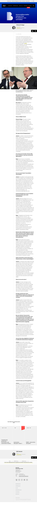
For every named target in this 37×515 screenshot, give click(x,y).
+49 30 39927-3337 (19, 28)
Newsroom (9, 1)
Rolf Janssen (19, 451)
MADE (25, 43)
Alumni (20, 1)
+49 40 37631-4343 (18, 455)
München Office (18, 454)
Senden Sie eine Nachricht (23, 476)
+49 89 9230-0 (21, 474)
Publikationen (16, 461)
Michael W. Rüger (20, 25)
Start (10, 461)
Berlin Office (18, 27)
